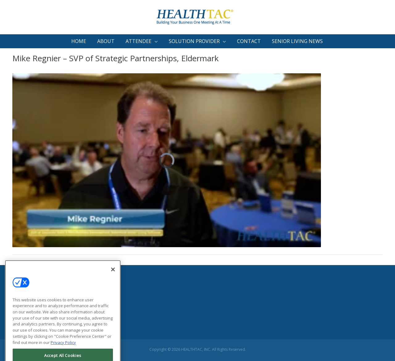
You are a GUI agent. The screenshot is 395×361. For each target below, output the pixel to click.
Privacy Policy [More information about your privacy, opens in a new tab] (63, 352)
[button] (142, 41)
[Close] (113, 279)
